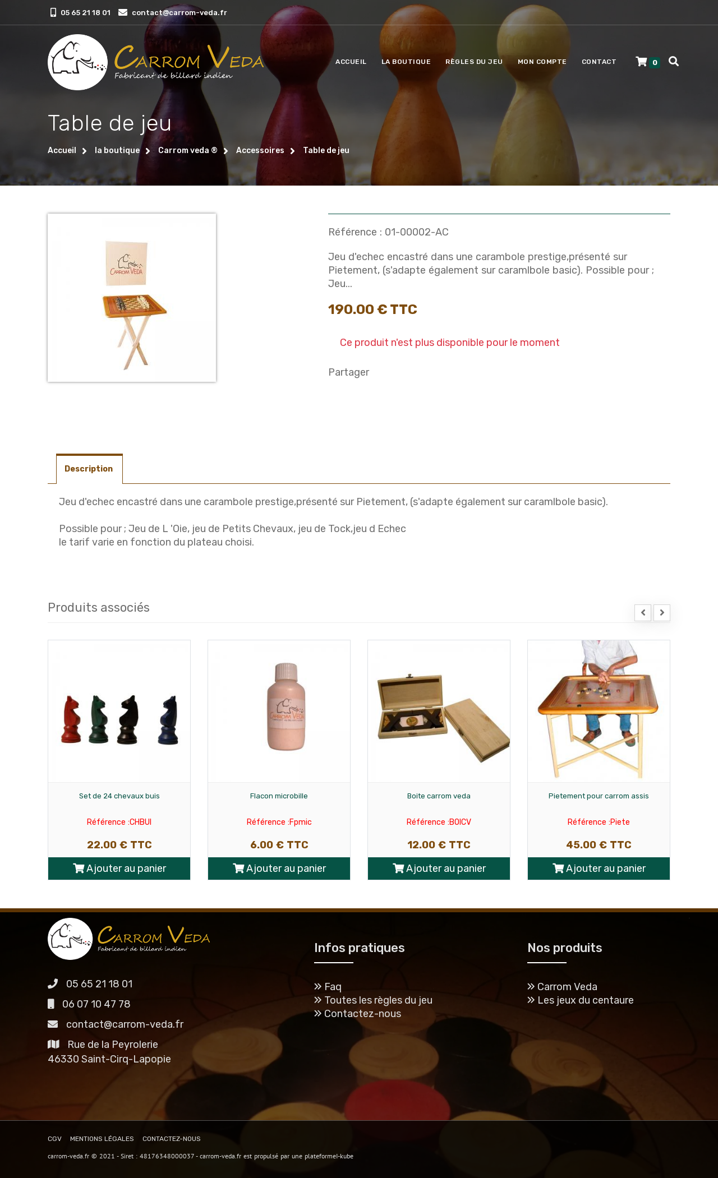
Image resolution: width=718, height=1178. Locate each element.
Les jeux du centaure (580, 1000)
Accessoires (260, 150)
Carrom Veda (562, 987)
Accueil (351, 62)
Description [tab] (89, 469)
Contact (599, 62)
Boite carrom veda (439, 796)
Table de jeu (326, 150)
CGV (55, 1139)
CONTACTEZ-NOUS (171, 1139)
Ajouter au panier (119, 868)
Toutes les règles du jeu (373, 1000)
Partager (348, 372)
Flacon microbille (279, 796)
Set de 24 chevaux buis (119, 796)
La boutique (406, 62)
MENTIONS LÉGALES (102, 1139)
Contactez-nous (357, 1014)
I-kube (344, 1156)
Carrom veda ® (188, 150)
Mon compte (542, 62)
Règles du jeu (474, 62)
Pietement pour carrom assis (599, 796)
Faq (328, 987)
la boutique (117, 150)
